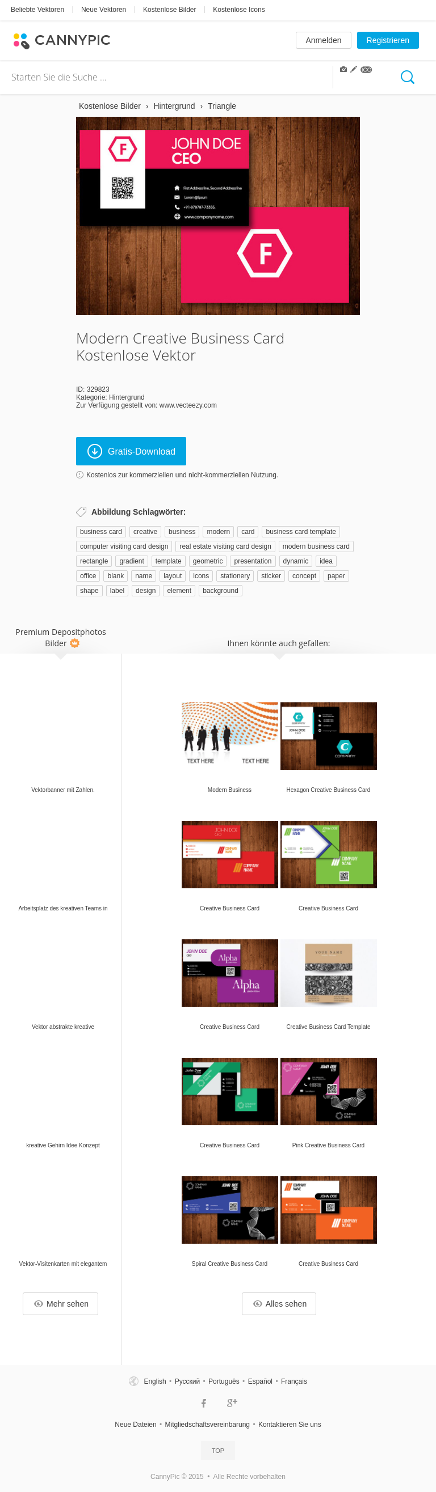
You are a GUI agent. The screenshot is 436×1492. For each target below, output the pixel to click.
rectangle (94, 561)
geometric (208, 561)
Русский (187, 1381)
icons (201, 576)
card (247, 532)
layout (173, 576)
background (220, 591)
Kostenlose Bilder (169, 10)
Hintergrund (127, 397)
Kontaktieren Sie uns (289, 1425)
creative (145, 532)
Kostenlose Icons (239, 10)
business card (101, 532)
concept (304, 576)
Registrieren (388, 40)
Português (224, 1381)
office (88, 576)
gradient (131, 561)
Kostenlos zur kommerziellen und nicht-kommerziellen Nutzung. (182, 475)
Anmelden (323, 40)
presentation (252, 561)
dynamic (296, 561)
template (169, 561)
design (146, 591)
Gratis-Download (131, 451)
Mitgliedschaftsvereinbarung (207, 1425)
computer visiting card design (124, 546)
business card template (301, 532)
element (179, 591)
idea (326, 561)
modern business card (316, 546)
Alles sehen (280, 1303)
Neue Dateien (135, 1425)
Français (294, 1381)
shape (89, 591)
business (182, 532)
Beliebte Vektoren (37, 10)
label (117, 591)
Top (218, 1450)
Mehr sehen (61, 1303)
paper (336, 576)
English (155, 1381)
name (143, 576)
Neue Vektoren (103, 10)
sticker (271, 576)
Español (260, 1381)
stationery (235, 576)
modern (218, 532)
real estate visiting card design (225, 546)
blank (115, 576)
